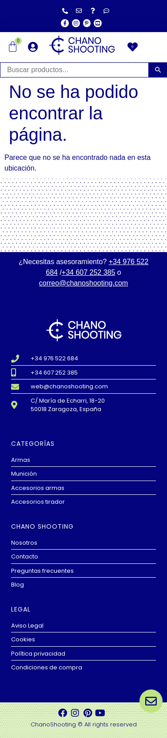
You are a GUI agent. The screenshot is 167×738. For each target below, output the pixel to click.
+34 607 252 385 (88, 272)
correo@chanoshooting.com (83, 283)
